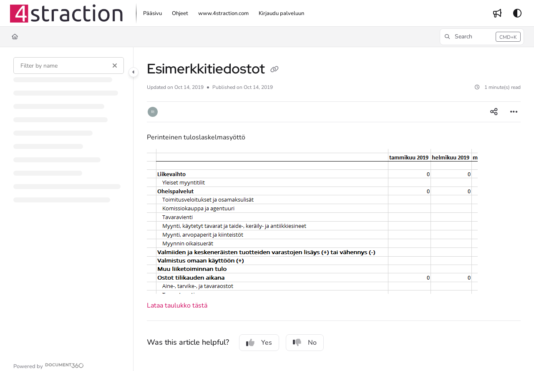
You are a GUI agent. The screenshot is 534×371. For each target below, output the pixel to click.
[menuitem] (152, 13)
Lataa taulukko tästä (177, 305)
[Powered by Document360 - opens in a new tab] (48, 365)
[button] (66, 13)
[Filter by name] (68, 65)
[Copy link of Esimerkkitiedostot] (274, 70)
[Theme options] (517, 13)
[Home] (15, 37)
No (305, 342)
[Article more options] (514, 112)
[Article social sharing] (494, 112)
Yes (259, 342)
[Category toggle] (133, 72)
